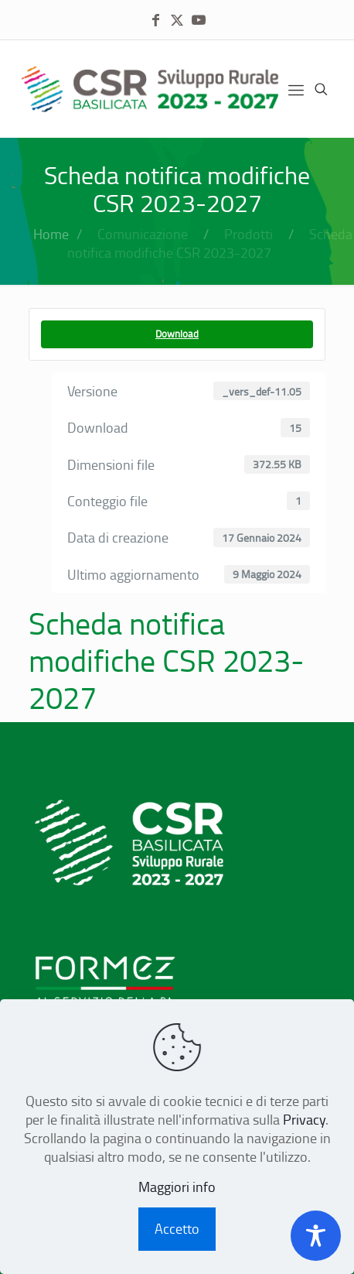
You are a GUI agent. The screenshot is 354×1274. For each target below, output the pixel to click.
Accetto (177, 1228)
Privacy (304, 1119)
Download (177, 334)
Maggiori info (177, 1186)
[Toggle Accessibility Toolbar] (315, 1235)
